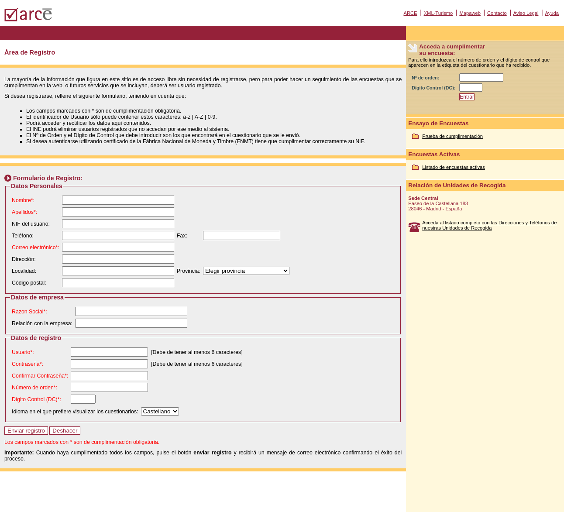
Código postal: (29, 283)
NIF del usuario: (31, 224)
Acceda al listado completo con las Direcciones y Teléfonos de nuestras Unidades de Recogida (489, 225)
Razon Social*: (29, 312)
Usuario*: (23, 352)
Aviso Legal (526, 13)
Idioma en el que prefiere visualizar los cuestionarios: (75, 412)
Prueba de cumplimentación (452, 136)
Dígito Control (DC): (433, 87)
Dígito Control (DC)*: (36, 399)
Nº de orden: (425, 77)
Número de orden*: (34, 388)
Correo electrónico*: (35, 247)
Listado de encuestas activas (453, 167)
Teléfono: (23, 236)
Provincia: (188, 271)
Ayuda (552, 13)
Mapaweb (470, 13)
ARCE (410, 13)
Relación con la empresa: (42, 323)
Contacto (497, 13)
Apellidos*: (24, 212)
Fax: (182, 236)
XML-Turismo (438, 13)
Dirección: (24, 259)
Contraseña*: (27, 364)
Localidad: (24, 271)
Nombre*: (23, 200)
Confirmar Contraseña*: (40, 376)
